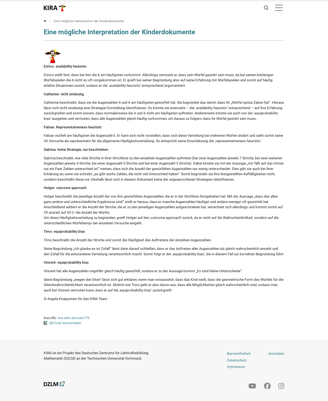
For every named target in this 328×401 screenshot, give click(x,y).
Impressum (236, 367)
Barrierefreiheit (239, 353)
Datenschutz (237, 360)
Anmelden (276, 353)
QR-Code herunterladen (65, 323)
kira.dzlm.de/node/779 (73, 318)
